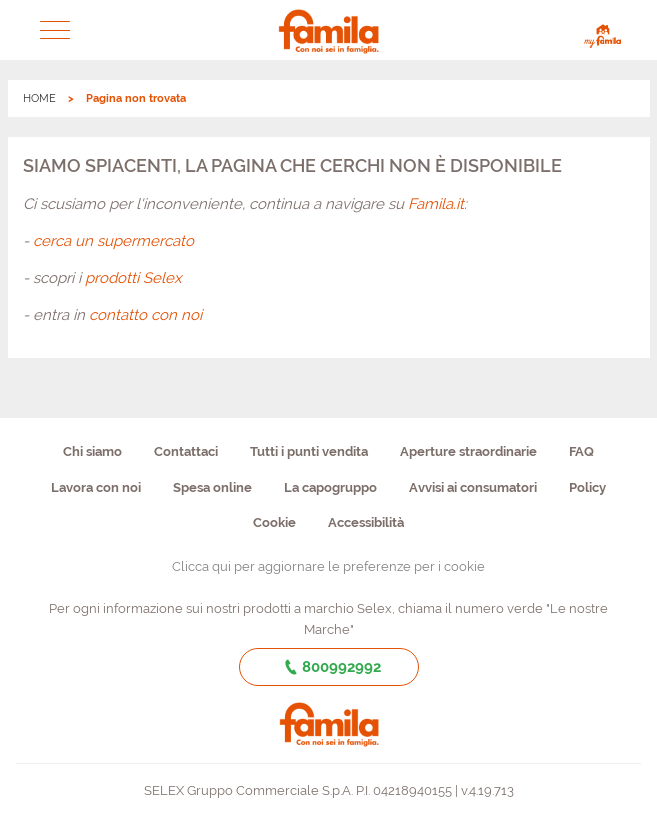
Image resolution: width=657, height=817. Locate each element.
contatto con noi (145, 315)
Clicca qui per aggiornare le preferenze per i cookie (328, 566)
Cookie (274, 522)
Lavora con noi (96, 487)
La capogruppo (330, 487)
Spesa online (212, 487)
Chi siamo (92, 451)
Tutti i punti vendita (309, 451)
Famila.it (436, 204)
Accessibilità (366, 522)
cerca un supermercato (113, 241)
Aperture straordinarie (468, 451)
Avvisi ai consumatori (473, 487)
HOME (39, 98)
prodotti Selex (133, 278)
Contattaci (186, 451)
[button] (55, 30)
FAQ (581, 451)
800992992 (328, 667)
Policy (587, 487)
